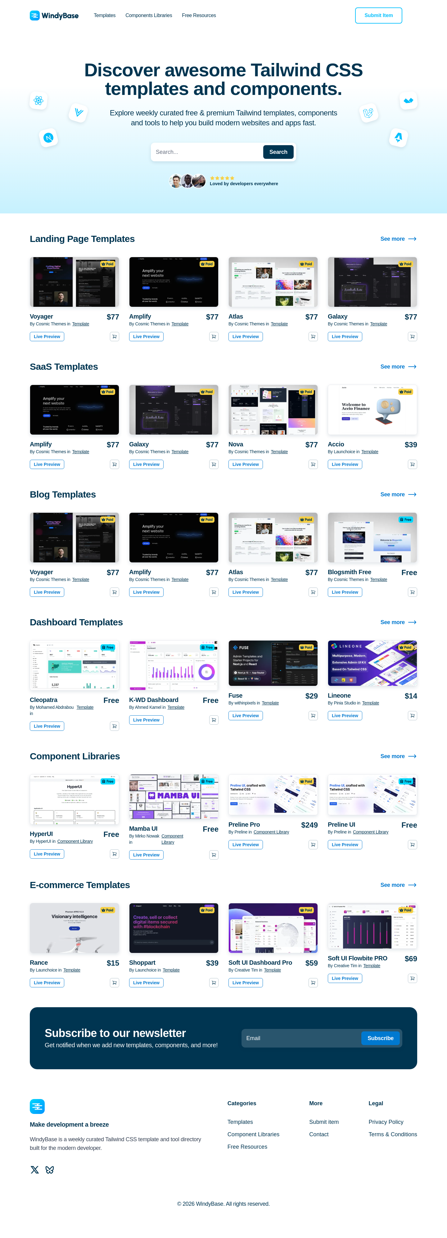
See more (399, 239)
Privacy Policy (386, 1122)
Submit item (324, 1122)
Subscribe (381, 1038)
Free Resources (199, 15)
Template (80, 323)
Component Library (75, 841)
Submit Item (378, 15)
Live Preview (47, 336)
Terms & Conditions (393, 1134)
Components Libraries (148, 15)
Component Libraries (253, 1134)
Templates (104, 15)
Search (278, 152)
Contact (318, 1134)
